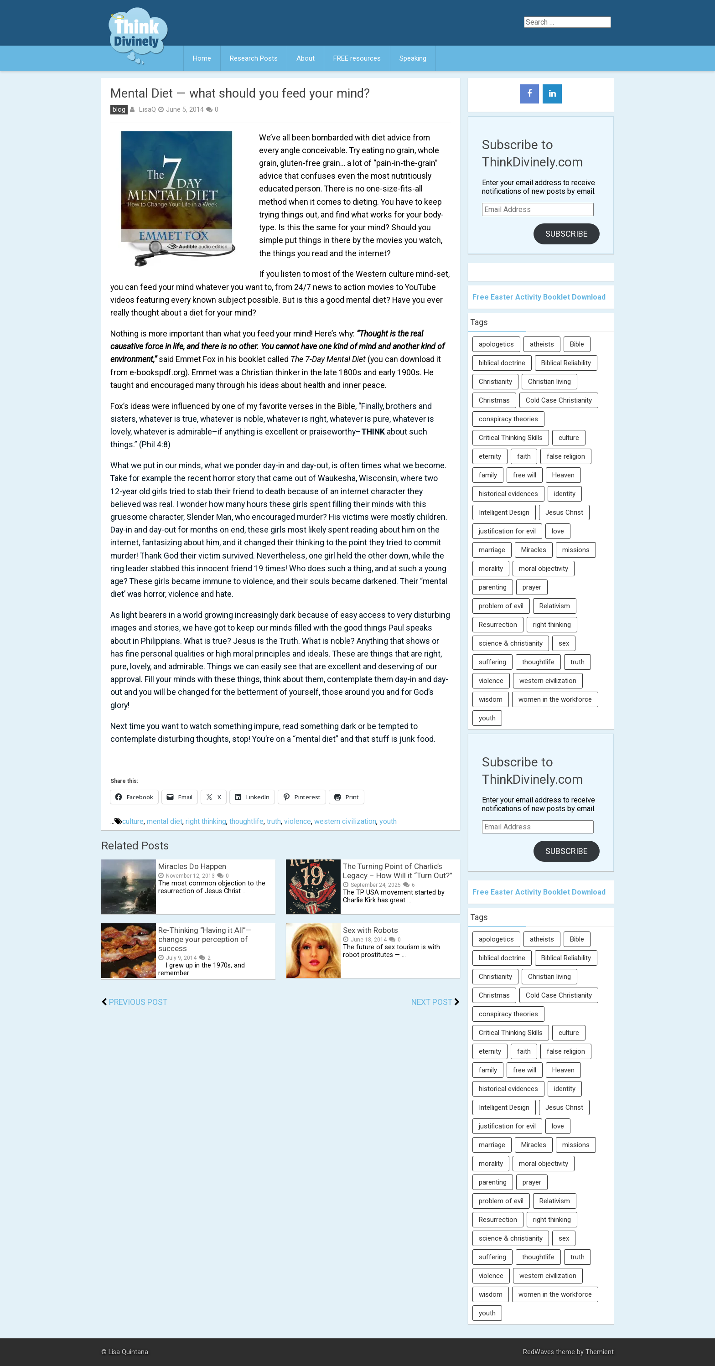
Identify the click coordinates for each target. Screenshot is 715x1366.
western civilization (345, 821)
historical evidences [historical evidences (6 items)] (508, 494)
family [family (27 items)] (488, 475)
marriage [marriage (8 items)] (492, 550)
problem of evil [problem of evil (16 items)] (501, 606)
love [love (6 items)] (558, 531)
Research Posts (254, 58)
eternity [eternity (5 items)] (490, 456)
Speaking (412, 58)
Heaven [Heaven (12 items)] (563, 475)
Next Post (431, 1002)
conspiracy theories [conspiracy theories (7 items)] (508, 419)
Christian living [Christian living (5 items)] (549, 382)
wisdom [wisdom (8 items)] (491, 699)
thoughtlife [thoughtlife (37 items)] (538, 662)
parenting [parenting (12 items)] (493, 587)
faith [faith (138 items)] (524, 456)
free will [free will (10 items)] (524, 475)
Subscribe (566, 233)
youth (388, 821)
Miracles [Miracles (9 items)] (533, 550)
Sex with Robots (370, 930)
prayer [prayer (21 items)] (532, 587)
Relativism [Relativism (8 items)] (554, 606)
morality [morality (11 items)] (491, 568)
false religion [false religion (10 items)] (566, 456)
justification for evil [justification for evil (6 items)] (507, 531)
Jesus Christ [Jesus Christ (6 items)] (564, 512)
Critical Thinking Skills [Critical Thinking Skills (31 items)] (511, 438)
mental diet (164, 821)
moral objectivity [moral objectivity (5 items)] (543, 568)
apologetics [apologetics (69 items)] (496, 344)
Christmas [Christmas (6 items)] (494, 400)
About (305, 58)
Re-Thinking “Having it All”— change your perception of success (205, 939)
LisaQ (147, 109)
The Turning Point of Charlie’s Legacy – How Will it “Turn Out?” (397, 871)
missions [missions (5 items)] (576, 550)
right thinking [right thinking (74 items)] (552, 625)
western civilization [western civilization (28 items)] (547, 681)
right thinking (206, 821)
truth (274, 821)
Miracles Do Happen (192, 866)
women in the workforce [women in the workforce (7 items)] (555, 699)
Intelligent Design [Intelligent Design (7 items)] (504, 512)
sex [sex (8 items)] (564, 643)
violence (297, 821)
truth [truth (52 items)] (577, 662)
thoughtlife (246, 821)
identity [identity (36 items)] (564, 494)
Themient (599, 1352)
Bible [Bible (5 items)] (577, 344)
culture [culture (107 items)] (569, 438)
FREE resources (357, 58)
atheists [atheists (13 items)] (542, 344)
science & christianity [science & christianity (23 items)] (511, 643)
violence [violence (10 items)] (491, 681)
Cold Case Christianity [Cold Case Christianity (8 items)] (559, 400)
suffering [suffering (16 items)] (492, 662)
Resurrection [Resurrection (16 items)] (498, 625)
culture (133, 821)
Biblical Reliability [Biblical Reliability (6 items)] (566, 363)
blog (119, 110)
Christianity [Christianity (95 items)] (495, 382)
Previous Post (138, 1002)
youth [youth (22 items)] (487, 718)
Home (202, 58)
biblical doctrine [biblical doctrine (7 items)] (502, 363)
